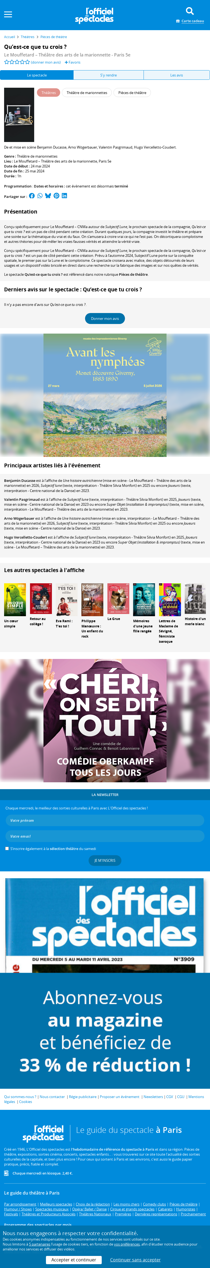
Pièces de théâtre (133, 274)
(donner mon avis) (46, 62)
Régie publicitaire (83, 1096)
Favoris (72, 62)
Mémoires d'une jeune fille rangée (143, 626)
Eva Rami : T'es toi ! (64, 624)
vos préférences (127, 1244)
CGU (180, 1096)
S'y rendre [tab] (108, 75)
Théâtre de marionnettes (37, 156)
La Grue (113, 618)
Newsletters (153, 1096)
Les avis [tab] (176, 75)
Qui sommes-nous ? (20, 1096)
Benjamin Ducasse (19, 480)
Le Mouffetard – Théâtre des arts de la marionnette (55, 161)
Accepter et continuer (73, 1260)
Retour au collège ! (38, 621)
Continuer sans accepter (135, 1260)
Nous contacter (52, 1096)
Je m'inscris (105, 860)
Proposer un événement (119, 1096)
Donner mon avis (105, 318)
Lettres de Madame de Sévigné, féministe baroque (168, 631)
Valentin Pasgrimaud (22, 499)
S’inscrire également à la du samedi (53, 848)
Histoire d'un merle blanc (195, 621)
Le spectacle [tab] (37, 75)
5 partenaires (39, 1244)
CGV (169, 1096)
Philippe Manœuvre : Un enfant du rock (92, 629)
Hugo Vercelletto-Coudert (25, 537)
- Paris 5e (67, 55)
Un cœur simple (11, 624)
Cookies (25, 1101)
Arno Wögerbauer (19, 518)
